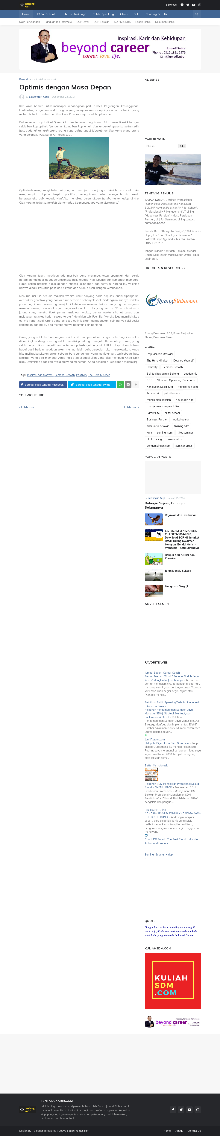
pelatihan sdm (172, 393)
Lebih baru (27, 407)
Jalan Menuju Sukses (178, 570)
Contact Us (194, 1130)
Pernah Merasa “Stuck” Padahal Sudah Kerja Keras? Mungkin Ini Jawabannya (172, 678)
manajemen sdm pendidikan (163, 406)
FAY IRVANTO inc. (155, 810)
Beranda (24, 79)
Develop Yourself (183, 360)
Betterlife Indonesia (156, 765)
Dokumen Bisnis (165, 22)
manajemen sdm (188, 386)
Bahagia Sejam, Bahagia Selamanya (165, 505)
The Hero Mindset (99, 375)
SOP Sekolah (101, 22)
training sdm (181, 426)
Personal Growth (64, 375)
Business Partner (157, 419)
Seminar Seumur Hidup (159, 854)
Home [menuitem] (26, 14)
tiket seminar (185, 432)
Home (167, 1130)
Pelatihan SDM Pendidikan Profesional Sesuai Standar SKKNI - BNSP (172, 785)
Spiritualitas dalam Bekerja (163, 373)
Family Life (153, 413)
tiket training (154, 439)
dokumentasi (174, 439)
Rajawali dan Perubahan (180, 515)
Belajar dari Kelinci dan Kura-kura (180, 556)
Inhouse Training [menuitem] (74, 14)
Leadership (190, 373)
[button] (197, 14)
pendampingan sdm (158, 445)
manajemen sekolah (159, 400)
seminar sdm (164, 432)
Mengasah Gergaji (176, 586)
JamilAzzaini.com (155, 739)
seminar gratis (183, 445)
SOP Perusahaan (29, 22)
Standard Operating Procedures (176, 380)
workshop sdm (181, 419)
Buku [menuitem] (137, 14)
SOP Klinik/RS (122, 22)
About (179, 1130)
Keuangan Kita (184, 400)
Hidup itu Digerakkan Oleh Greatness (167, 743)
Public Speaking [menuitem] (103, 14)
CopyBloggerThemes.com (73, 1130)
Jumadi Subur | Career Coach (162, 672)
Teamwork (153, 393)
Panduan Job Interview (58, 22)
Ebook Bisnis (143, 22)
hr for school (172, 413)
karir (149, 432)
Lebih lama (130, 407)
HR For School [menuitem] (45, 14)
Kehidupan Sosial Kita (160, 386)
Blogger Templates (45, 1130)
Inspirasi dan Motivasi (43, 79)
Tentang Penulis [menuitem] (156, 14)
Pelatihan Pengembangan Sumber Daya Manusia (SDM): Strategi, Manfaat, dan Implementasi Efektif (169, 713)
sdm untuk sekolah (158, 426)
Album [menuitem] (123, 14)
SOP (149, 380)
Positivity (81, 375)
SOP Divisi (83, 22)
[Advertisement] (79, 243)
